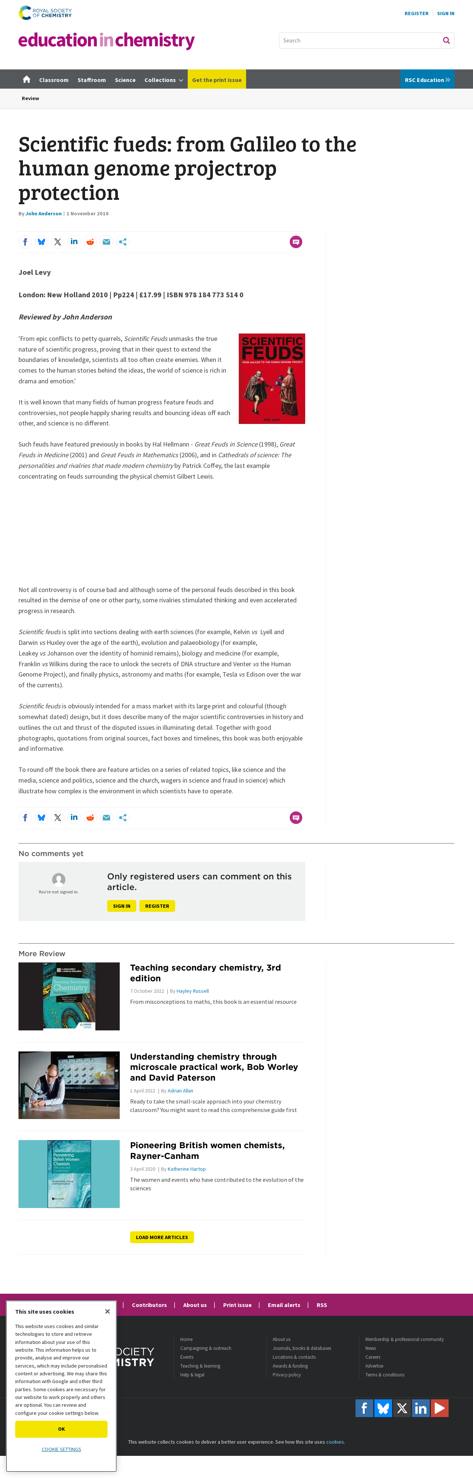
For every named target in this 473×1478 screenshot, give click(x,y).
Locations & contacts (294, 1357)
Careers (372, 1357)
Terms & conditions (384, 1375)
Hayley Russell (193, 991)
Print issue (237, 1304)
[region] (61, 1386)
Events (186, 1357)
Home (186, 1339)
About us (195, 1304)
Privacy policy (287, 1375)
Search (446, 40)
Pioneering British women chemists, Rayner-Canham (207, 1150)
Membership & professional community (404, 1339)
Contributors (149, 1304)
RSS (322, 1304)
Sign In (446, 13)
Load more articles (162, 1237)
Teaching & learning (200, 1366)
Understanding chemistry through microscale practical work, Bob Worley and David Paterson (214, 1067)
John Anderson (43, 213)
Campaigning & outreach (205, 1348)
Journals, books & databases (302, 1348)
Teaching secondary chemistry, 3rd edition (205, 972)
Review (30, 98)
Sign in (121, 906)
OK (61, 1429)
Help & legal (192, 1375)
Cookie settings (61, 1449)
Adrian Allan (180, 1090)
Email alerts (284, 1304)
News (370, 1348)
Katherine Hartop (187, 1169)
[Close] (107, 1311)
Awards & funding (290, 1366)
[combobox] (367, 40)
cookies (335, 1441)
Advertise (374, 1366)
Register (417, 13)
